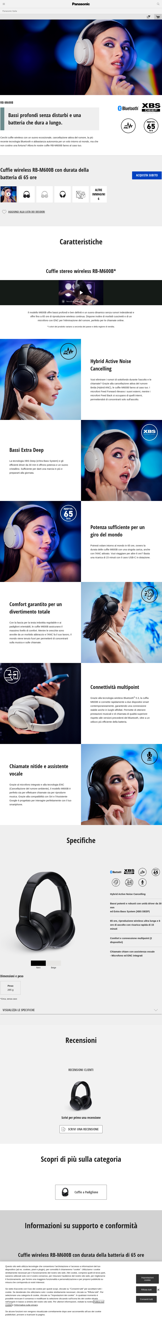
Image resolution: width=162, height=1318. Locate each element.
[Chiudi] (158, 1289)
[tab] (38, 964)
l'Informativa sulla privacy (26, 1305)
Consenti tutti (146, 1299)
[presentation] (38, 964)
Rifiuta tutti (146, 1289)
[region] (81, 1289)
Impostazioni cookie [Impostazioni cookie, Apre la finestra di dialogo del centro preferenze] (147, 1278)
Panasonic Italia (9, 11)
